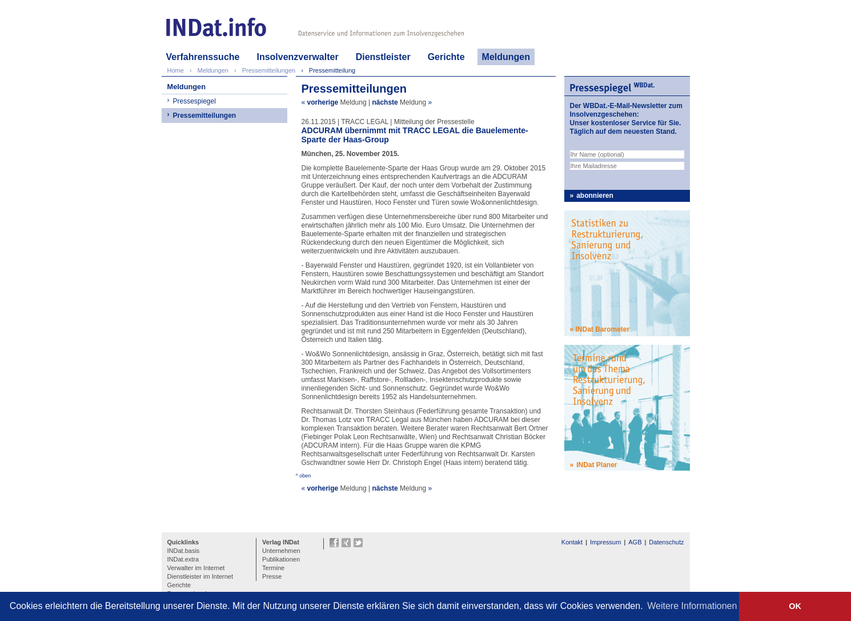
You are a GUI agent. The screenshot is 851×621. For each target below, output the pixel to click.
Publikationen (281, 559)
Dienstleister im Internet (200, 576)
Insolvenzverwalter (297, 57)
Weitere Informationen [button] (692, 606)
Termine (273, 567)
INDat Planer (596, 465)
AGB (634, 542)
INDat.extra (183, 559)
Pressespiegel (194, 101)
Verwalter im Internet (196, 567)
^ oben (303, 476)
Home (175, 70)
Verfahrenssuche (203, 57)
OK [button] (795, 606)
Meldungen (506, 57)
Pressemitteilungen (204, 116)
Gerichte (446, 57)
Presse (272, 576)
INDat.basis (183, 550)
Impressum (605, 542)
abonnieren (594, 196)
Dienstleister (383, 57)
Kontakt (572, 542)
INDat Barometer (603, 329)
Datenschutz (666, 542)
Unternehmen (281, 550)
